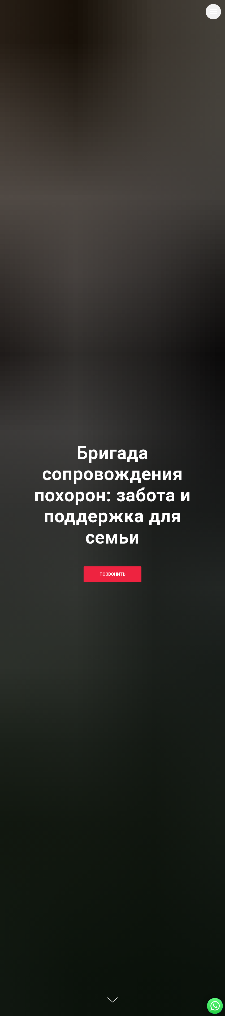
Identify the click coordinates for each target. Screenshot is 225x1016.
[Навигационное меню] (213, 11)
